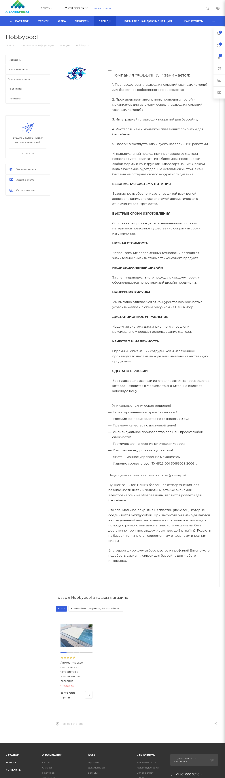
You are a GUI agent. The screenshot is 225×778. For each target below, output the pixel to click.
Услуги (11, 762)
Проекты (93, 762)
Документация (97, 767)
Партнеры (48, 772)
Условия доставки (148, 767)
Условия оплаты (146, 762)
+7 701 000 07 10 (75, 8)
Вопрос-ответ (145, 772)
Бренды (93, 772)
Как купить (146, 755)
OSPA (91, 755)
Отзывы (47, 767)
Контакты (13, 769)
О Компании (52, 755)
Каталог (12, 755)
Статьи (46, 762)
